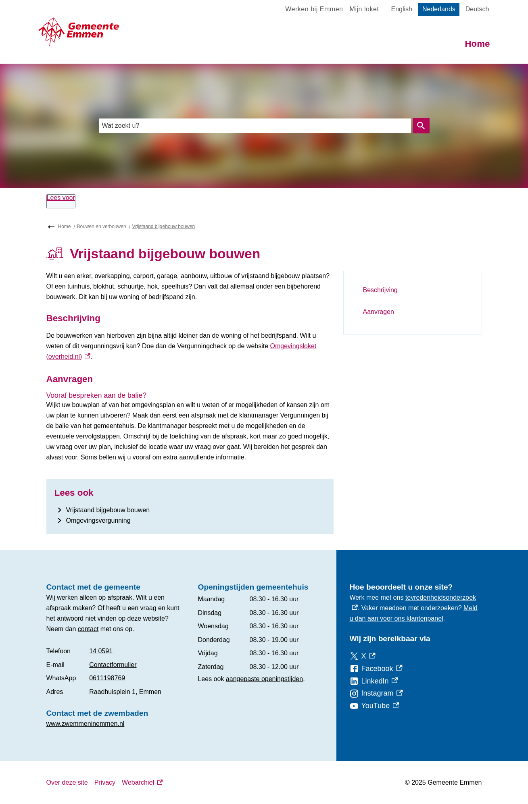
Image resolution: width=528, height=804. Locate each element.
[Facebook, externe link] (375, 669)
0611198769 (107, 678)
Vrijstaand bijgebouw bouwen (163, 226)
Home (477, 44)
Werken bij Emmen (314, 9)
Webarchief (142, 782)
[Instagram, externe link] (376, 693)
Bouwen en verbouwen (101, 226)
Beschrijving (380, 290)
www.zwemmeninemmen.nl (85, 723)
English (401, 9)
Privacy (104, 782)
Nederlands (438, 9)
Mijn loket (364, 9)
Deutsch (477, 9)
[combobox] (255, 125)
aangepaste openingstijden (264, 678)
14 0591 (101, 651)
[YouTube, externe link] (374, 706)
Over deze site (67, 782)
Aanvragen (378, 311)
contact (88, 628)
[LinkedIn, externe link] (373, 681)
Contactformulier (112, 664)
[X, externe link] (362, 656)
